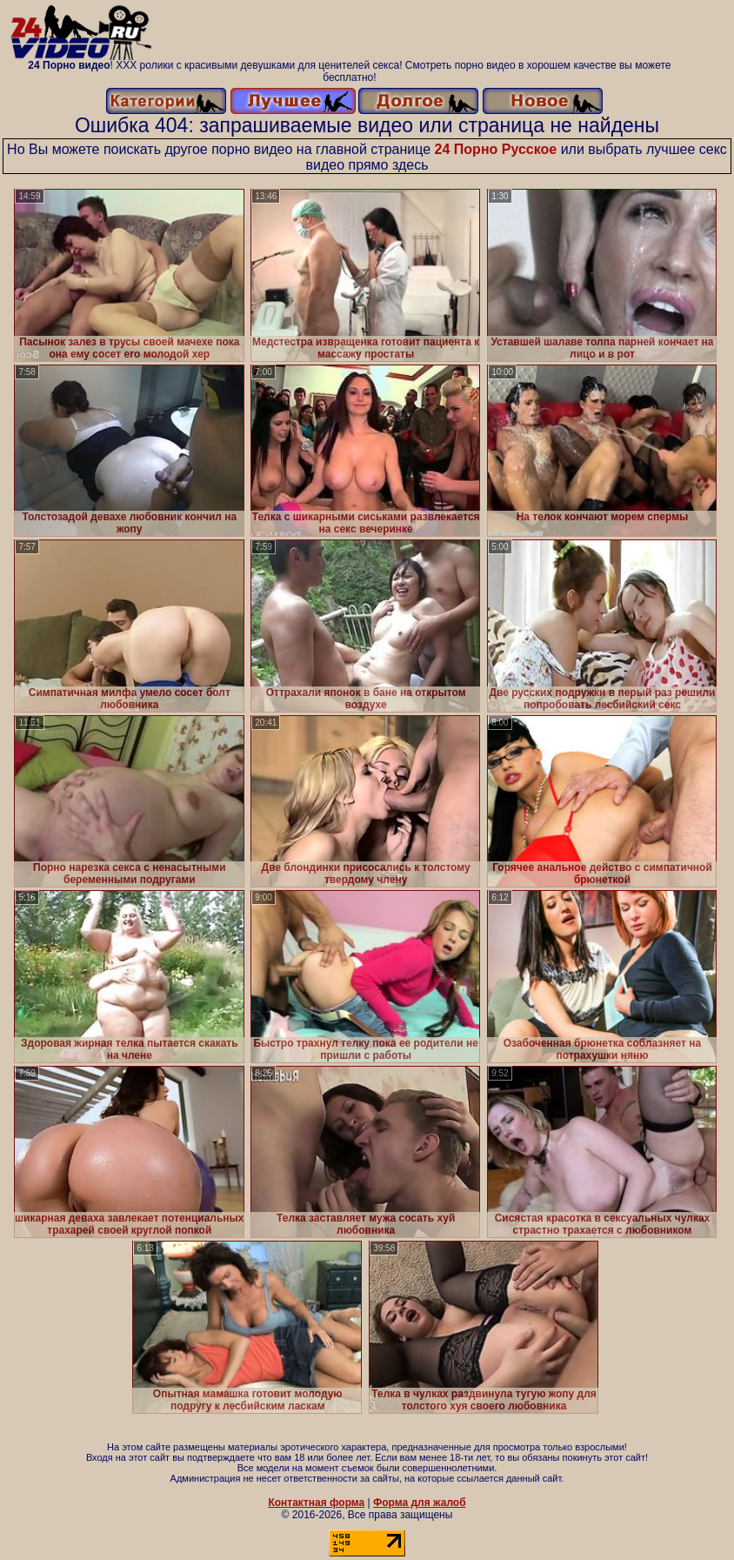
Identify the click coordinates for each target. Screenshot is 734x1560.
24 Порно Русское (496, 149)
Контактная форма (316, 1502)
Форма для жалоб (419, 1502)
